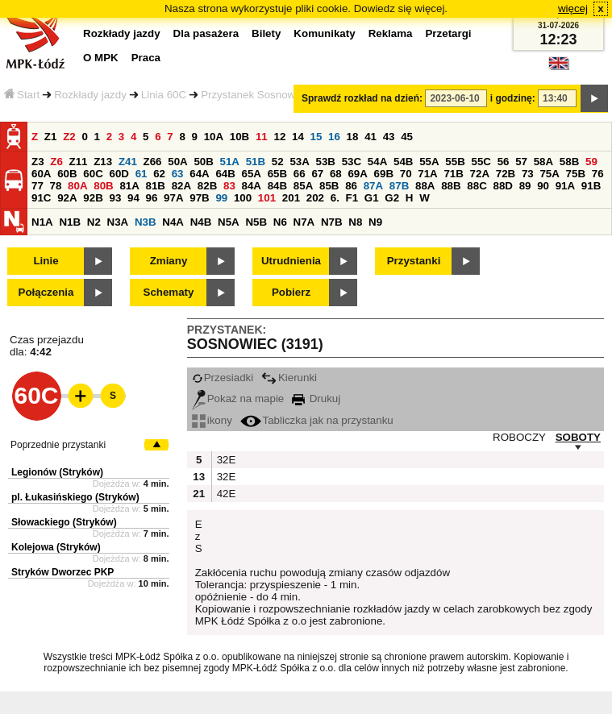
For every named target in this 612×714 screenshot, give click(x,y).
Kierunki (289, 378)
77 (37, 186)
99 (221, 198)
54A (377, 162)
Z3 (37, 162)
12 (279, 137)
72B (505, 174)
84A (251, 186)
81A (129, 186)
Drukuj (316, 398)
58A (543, 162)
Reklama (390, 33)
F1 (352, 198)
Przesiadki (222, 378)
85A (303, 186)
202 (315, 198)
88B (450, 186)
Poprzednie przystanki (58, 444)
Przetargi (448, 33)
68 (336, 174)
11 (262, 137)
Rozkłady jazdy (90, 95)
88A (425, 186)
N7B (332, 222)
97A (173, 198)
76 (598, 174)
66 (300, 174)
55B (454, 162)
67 (317, 174)
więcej (573, 8)
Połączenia (46, 292)
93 (115, 198)
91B (591, 186)
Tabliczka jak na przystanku (316, 420)
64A (199, 174)
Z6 (56, 162)
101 (267, 198)
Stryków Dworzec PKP (62, 572)
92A (67, 198)
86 (351, 186)
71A (427, 174)
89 (525, 186)
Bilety (266, 33)
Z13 (103, 162)
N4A (173, 222)
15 (316, 137)
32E (225, 460)
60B (67, 174)
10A (213, 137)
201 (291, 198)
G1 (371, 198)
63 (178, 174)
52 (278, 162)
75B (575, 174)
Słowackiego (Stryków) (64, 522)
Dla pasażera (206, 33)
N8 (355, 222)
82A (181, 186)
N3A (118, 222)
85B (329, 186)
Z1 (50, 137)
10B (239, 137)
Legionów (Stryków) (57, 472)
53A (299, 162)
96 (152, 198)
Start (22, 95)
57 (521, 162)
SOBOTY (578, 437)
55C (480, 162)
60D (118, 174)
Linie (45, 261)
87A (373, 186)
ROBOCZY (519, 437)
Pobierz (291, 292)
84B (277, 186)
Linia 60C (163, 95)
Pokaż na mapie (238, 398)
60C (92, 174)
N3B (145, 222)
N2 (94, 222)
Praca (145, 58)
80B (103, 186)
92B (92, 198)
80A (77, 186)
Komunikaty (324, 33)
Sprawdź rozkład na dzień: (362, 98)
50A (177, 162)
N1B (70, 222)
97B (199, 198)
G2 (392, 198)
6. (335, 198)
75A (549, 174)
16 (334, 137)
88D (502, 186)
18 (353, 137)
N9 (375, 222)
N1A (42, 222)
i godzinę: (512, 98)
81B (155, 186)
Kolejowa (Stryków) (56, 547)
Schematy (169, 292)
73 (528, 174)
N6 (280, 222)
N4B (201, 222)
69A (357, 174)
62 (159, 174)
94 (133, 198)
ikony (212, 420)
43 (389, 137)
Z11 (78, 162)
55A (429, 162)
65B (277, 174)
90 (543, 186)
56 (504, 162)
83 (229, 186)
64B (225, 174)
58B (569, 162)
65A (251, 174)
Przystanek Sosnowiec (255, 95)
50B (203, 162)
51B (255, 162)
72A (479, 174)
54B (403, 162)
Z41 (128, 162)
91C (41, 198)
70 (406, 174)
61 (141, 174)
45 (407, 137)
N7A (304, 222)
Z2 (69, 137)
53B (325, 162)
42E (225, 494)
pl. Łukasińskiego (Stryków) (75, 497)
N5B (256, 222)
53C (351, 162)
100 (243, 198)
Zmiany (169, 261)
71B (453, 174)
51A (229, 162)
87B (399, 186)
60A (41, 174)
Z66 (153, 162)
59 (591, 162)
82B (207, 186)
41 (370, 137)
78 (56, 186)
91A (565, 186)
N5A (228, 222)
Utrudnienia (291, 261)
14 (298, 137)
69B (383, 174)
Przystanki (414, 261)
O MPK (101, 58)
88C (476, 186)
